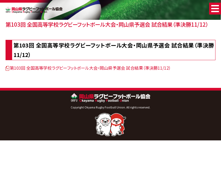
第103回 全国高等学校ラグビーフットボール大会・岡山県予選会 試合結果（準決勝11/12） (107, 24)
